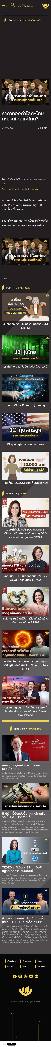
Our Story (41, 966)
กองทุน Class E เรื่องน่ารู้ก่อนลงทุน (25, 405)
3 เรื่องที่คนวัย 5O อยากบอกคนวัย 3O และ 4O (25, 326)
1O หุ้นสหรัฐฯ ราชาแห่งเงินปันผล (25, 444)
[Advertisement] (25, 52)
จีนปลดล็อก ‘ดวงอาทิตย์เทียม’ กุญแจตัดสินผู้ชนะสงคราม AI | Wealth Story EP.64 (25, 665)
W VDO (10, 966)
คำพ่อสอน (41, 961)
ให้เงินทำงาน (26, 961)
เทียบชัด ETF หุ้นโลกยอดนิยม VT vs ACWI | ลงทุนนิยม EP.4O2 (25, 578)
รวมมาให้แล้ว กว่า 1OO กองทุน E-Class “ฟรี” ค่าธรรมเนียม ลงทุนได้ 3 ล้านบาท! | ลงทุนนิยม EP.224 (25, 533)
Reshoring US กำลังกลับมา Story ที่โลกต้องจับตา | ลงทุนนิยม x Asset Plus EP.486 (25, 711)
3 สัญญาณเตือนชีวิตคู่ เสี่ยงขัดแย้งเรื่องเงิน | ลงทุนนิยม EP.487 (25, 620)
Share (4, 1044)
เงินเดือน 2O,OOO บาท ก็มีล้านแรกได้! (26, 483)
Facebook (7, 189)
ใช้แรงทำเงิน (11, 961)
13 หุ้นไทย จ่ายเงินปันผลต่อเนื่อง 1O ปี (25, 366)
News (24, 966)
